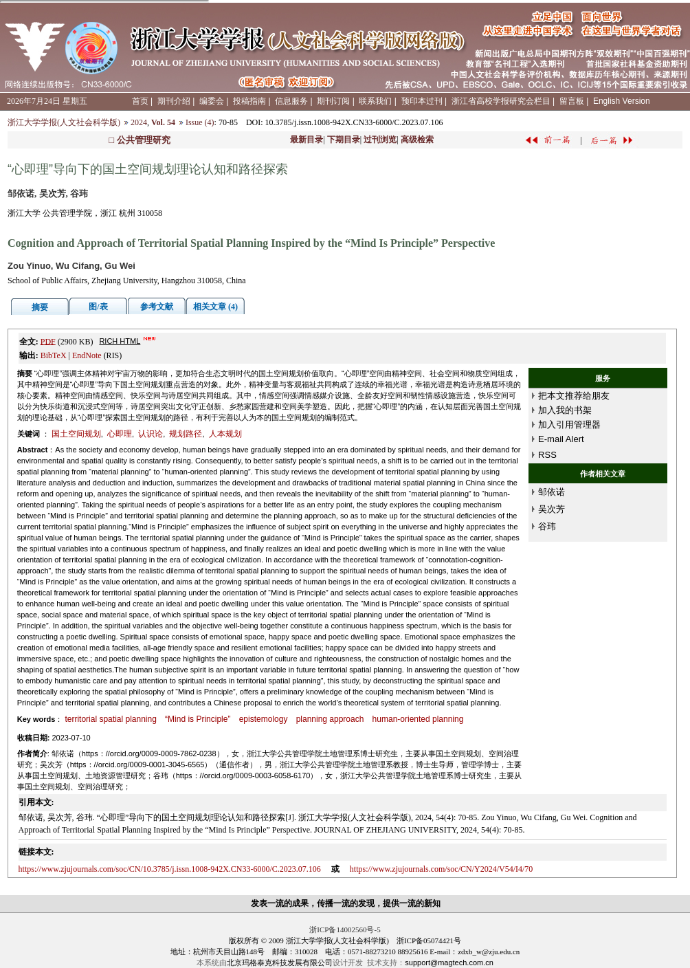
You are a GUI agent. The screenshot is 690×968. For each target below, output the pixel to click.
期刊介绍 (173, 101)
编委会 (211, 101)
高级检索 (417, 139)
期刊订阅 (333, 101)
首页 (140, 101)
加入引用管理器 (569, 424)
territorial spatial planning (110, 719)
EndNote (87, 355)
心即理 (119, 434)
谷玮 (547, 526)
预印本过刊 (422, 101)
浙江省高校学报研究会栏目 (501, 101)
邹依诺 (551, 492)
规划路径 (185, 434)
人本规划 (225, 434)
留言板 (571, 101)
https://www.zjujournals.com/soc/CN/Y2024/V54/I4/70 (441, 869)
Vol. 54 (163, 122)
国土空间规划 (76, 434)
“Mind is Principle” (197, 719)
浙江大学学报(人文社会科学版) (64, 122)
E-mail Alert (560, 439)
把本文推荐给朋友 (574, 395)
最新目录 (306, 139)
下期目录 (343, 139)
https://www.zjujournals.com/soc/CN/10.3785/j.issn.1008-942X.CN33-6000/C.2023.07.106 (170, 869)
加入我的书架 (565, 410)
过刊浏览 (380, 139)
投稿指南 (249, 101)
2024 (139, 122)
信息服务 (291, 101)
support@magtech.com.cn (449, 962)
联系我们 (375, 101)
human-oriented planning (418, 719)
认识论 (150, 434)
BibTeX (54, 355)
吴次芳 (551, 509)
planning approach (330, 719)
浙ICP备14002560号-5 (344, 929)
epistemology (263, 719)
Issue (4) (200, 122)
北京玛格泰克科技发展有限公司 (280, 962)
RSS (547, 455)
